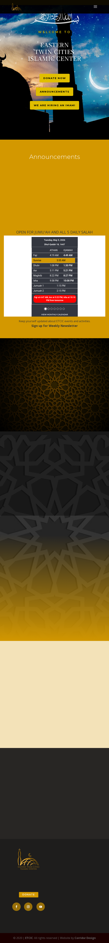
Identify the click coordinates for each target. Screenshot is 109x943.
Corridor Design (85, 938)
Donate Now (54, 78)
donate (28, 894)
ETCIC (29, 938)
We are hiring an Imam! (54, 105)
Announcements (54, 91)
